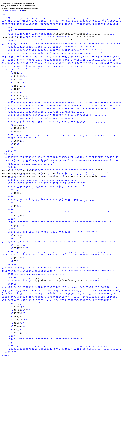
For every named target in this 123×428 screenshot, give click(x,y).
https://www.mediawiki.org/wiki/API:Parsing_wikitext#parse (36, 32)
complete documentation (11, 10)
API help (21, 10)
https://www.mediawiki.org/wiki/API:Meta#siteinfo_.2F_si (35, 327)
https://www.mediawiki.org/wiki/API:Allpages (31, 195)
